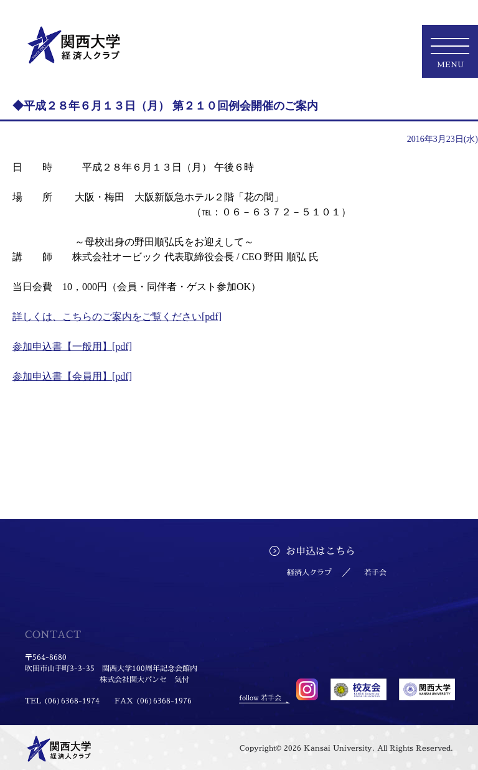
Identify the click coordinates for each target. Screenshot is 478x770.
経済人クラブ (309, 572)
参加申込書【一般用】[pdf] (72, 346)
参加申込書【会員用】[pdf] (72, 376)
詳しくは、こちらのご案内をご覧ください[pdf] (117, 316)
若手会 (375, 572)
